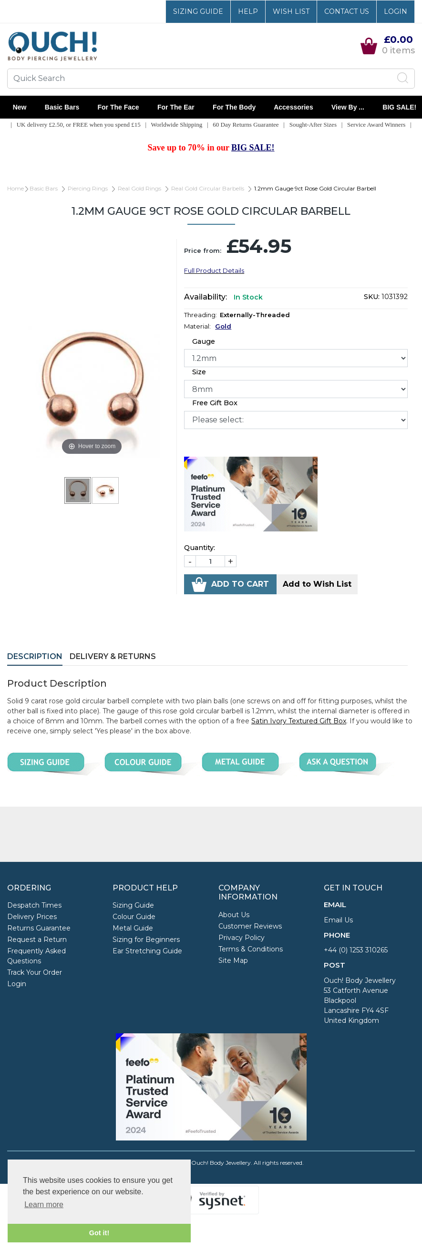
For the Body (234, 107)
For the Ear (176, 107)
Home (15, 188)
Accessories (293, 107)
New (19, 107)
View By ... (348, 107)
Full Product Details (214, 270)
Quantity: (199, 547)
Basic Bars (62, 107)
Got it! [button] (99, 1233)
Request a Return (37, 939)
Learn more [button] (43, 1204)
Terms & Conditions (250, 949)
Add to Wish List (317, 584)
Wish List (291, 11)
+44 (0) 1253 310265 (356, 950)
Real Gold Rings (139, 188)
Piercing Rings (88, 188)
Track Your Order (34, 972)
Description (34, 656)
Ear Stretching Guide (147, 951)
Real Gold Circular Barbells (207, 188)
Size (199, 372)
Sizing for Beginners (146, 939)
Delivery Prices (32, 916)
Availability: (205, 296)
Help (248, 11)
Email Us (338, 920)
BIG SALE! (399, 107)
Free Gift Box (214, 403)
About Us (233, 914)
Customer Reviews (250, 926)
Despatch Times (34, 905)
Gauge (203, 341)
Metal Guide (133, 928)
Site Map (233, 960)
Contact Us (346, 11)
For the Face (118, 107)
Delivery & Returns (113, 656)
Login (395, 11)
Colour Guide (134, 916)
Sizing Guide (198, 11)
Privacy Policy (241, 937)
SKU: (372, 296)
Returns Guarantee (39, 928)
